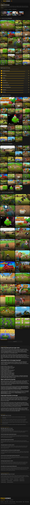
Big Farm (10, 376)
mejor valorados (8, 192)
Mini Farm (21, 375)
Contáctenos (2, 501)
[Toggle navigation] (1, 1)
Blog (23, 501)
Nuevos (6, 95)
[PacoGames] (5, 498)
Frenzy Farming (14, 387)
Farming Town (26, 375)
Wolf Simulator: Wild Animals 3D (5, 389)
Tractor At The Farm (9, 387)
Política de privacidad (12, 501)
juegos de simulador (18, 392)
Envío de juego (27, 501)
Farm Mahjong (15, 388)
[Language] (12, 1)
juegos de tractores (4, 391)
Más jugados (10, 9)
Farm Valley (2, 376)
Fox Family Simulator (25, 388)
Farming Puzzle (10, 388)
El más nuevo (6, 9)
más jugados (7, 143)
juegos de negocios (17, 391)
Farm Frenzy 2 (7, 376)
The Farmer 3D (3, 387)
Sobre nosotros (7, 501)
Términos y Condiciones (19, 501)
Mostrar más (15, 341)
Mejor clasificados (14, 9)
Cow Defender (19, 388)
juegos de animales (4, 392)
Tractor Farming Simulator (24, 386)
